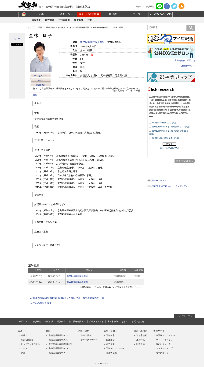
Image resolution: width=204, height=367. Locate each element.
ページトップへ (185, 316)
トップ (31, 27)
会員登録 (150, 6)
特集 (48, 331)
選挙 (40, 27)
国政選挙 (36, 20)
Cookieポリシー (188, 66)
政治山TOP (24, 321)
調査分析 (65, 14)
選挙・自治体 (110, 331)
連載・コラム (27, 335)
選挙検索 (110, 335)
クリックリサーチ (89, 340)
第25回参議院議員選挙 (92, 42)
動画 (23, 353)
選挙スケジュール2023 (116, 348)
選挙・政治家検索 (89, 14)
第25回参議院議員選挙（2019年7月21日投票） (89, 27)
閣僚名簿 (78, 20)
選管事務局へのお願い (117, 321)
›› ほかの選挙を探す (41, 303)
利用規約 (49, 321)
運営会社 (61, 321)
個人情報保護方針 (77, 321)
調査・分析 (83, 331)
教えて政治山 (27, 340)
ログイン (140, 6)
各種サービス (160, 331)
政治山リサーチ (163, 344)
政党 (89, 20)
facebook (40, 84)
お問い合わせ (138, 321)
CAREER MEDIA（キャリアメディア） (169, 186)
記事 (41, 14)
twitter (41, 80)
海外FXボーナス (159, 180)
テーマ (137, 14)
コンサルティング (164, 348)
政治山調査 (86, 335)
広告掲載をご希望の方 (185, 60)
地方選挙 (49, 20)
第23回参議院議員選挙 (77, 282)
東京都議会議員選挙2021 (60, 344)
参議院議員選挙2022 (58, 335)
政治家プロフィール (165, 335)
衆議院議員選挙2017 (58, 353)
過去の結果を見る (184, 161)
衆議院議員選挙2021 (58, 340)
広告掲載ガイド (96, 321)
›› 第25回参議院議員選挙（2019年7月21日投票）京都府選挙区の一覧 (67, 297)
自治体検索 (111, 353)
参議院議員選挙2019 (58, 348)
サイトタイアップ (164, 340)
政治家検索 (64, 20)
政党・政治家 (140, 331)
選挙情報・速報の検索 (55, 27)
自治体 (113, 14)
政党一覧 (140, 340)
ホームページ (40, 76)
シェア (17, 39)
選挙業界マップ (163, 353)
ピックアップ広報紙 (30, 344)
